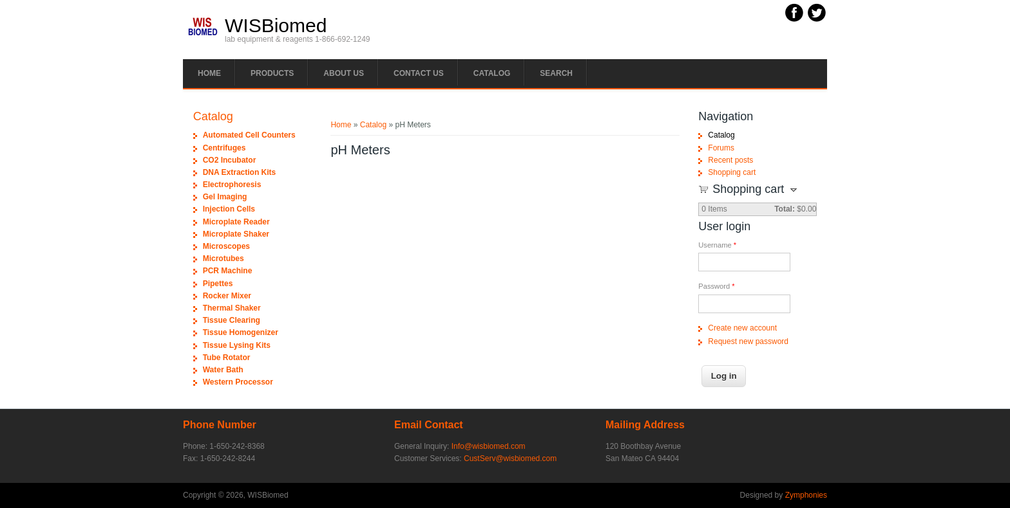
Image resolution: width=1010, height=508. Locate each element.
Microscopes (226, 246)
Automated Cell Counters (249, 135)
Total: (784, 208)
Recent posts (730, 160)
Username (717, 245)
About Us (343, 73)
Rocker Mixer (227, 295)
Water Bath (223, 369)
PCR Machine (227, 270)
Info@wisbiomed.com (489, 446)
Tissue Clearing (231, 320)
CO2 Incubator (229, 160)
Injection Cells (229, 208)
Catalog (492, 73)
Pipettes (218, 283)
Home (209, 73)
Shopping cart (732, 172)
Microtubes (223, 258)
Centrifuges (224, 147)
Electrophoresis (232, 184)
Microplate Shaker (236, 234)
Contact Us (419, 73)
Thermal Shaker (232, 308)
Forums (721, 147)
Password (716, 286)
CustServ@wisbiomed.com (510, 458)
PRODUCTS (272, 73)
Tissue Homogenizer (240, 332)
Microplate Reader (236, 221)
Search (556, 73)
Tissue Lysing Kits (237, 345)
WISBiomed (276, 25)
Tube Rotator (227, 357)
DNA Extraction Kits (239, 172)
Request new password (748, 341)
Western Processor (238, 381)
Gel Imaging (225, 196)
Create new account (742, 327)
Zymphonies (806, 495)
